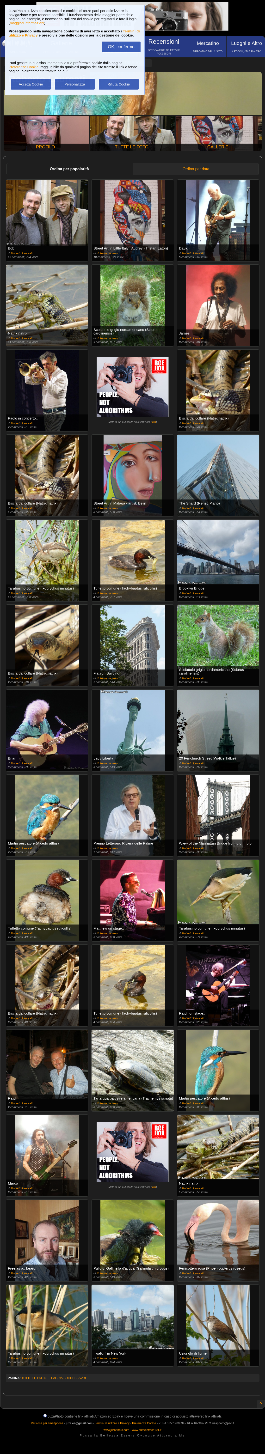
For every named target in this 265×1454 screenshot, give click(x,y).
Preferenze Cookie (23, 67)
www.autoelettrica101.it (146, 1430)
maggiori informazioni (27, 23)
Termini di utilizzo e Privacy (112, 1423)
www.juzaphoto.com (116, 1430)
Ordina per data (196, 169)
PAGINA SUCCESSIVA (68, 1378)
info (154, 421)
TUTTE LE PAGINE (35, 1378)
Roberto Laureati (21, 253)
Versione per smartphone (47, 1423)
